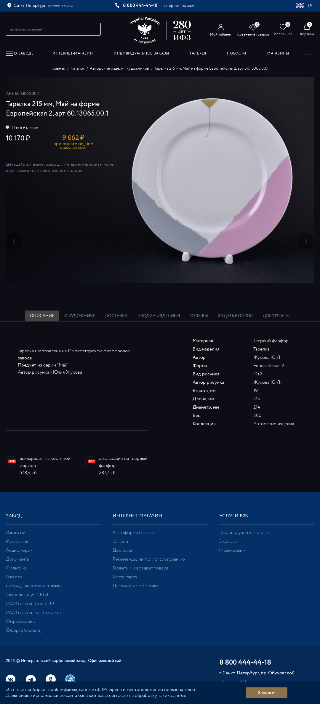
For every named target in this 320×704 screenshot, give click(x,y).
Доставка (122, 550)
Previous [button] (14, 241)
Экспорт (228, 541)
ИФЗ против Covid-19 (30, 603)
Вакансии (15, 532)
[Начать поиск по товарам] (93, 29)
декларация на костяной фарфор (45, 462)
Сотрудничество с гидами (33, 586)
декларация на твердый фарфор (123, 462)
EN (304, 5)
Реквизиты (17, 541)
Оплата (120, 541)
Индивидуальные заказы (244, 532)
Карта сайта (125, 577)
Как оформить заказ (133, 532)
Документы (18, 559)
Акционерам (19, 550)
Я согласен (267, 692)
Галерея (14, 577)
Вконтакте (11, 679)
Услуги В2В (233, 516)
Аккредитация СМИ (27, 594)
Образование (20, 621)
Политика (16, 568)
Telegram (30, 679)
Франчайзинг (233, 550)
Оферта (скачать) (23, 630)
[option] (160, 180)
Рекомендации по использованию (149, 559)
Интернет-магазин (137, 516)
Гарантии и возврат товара (140, 568)
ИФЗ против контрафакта (33, 612)
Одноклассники (51, 679)
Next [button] (306, 241)
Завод (14, 516)
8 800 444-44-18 (140, 5)
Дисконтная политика (135, 586)
